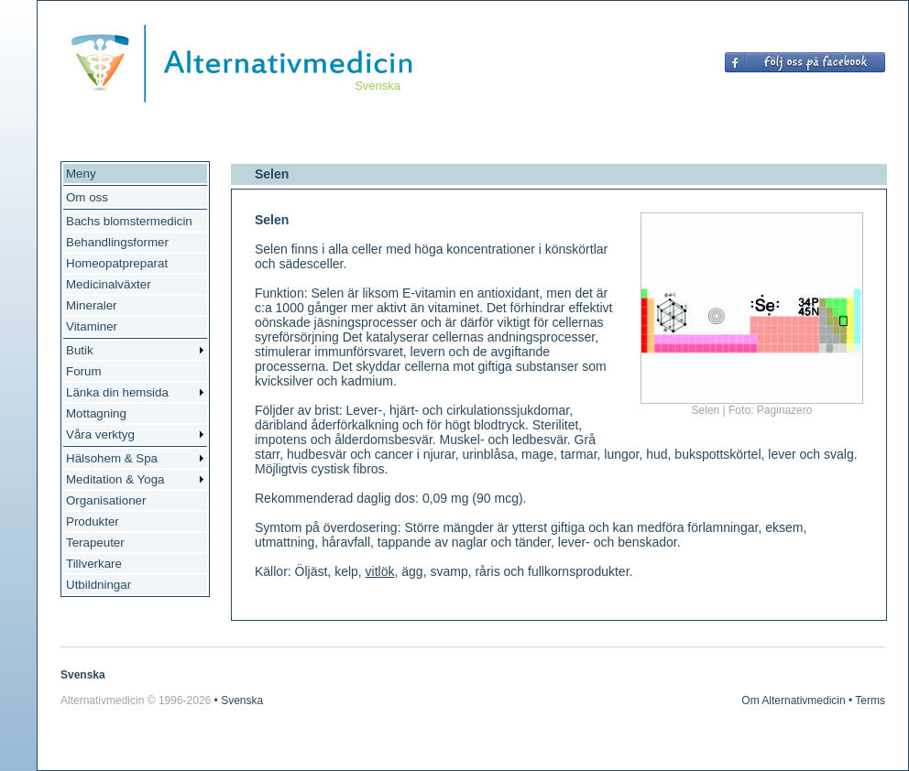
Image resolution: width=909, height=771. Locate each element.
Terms (870, 700)
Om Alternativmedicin (793, 700)
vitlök (380, 571)
